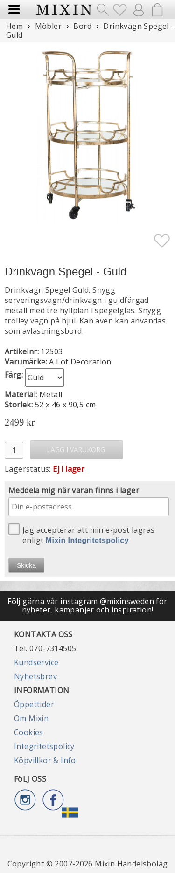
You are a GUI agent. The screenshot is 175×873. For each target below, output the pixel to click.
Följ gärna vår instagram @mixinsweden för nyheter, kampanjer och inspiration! (87, 605)
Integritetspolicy (44, 746)
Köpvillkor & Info (45, 760)
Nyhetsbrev (35, 676)
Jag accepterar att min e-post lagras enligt (81, 534)
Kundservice (36, 662)
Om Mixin (31, 718)
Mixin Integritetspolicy (87, 540)
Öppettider (34, 704)
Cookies (28, 732)
